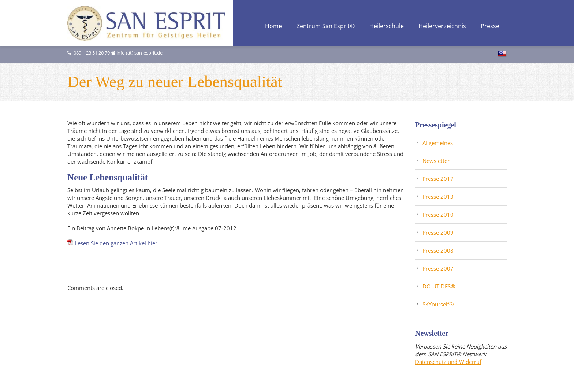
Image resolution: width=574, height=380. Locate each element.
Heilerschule (386, 26)
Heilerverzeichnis (442, 26)
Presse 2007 (438, 268)
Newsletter (436, 160)
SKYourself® (438, 304)
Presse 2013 (438, 196)
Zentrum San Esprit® (326, 26)
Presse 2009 (438, 232)
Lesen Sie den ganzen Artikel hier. (113, 242)
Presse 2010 (438, 214)
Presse (490, 26)
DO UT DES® (438, 286)
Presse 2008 (438, 250)
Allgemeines (437, 142)
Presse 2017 (438, 178)
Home (273, 26)
